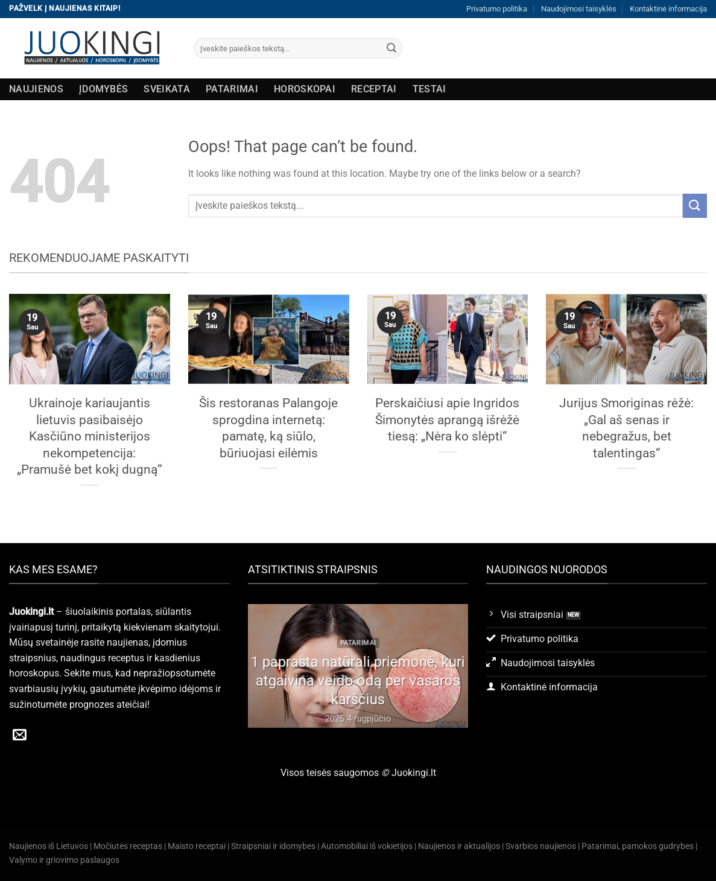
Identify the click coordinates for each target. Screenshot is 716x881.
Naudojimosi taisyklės (578, 8)
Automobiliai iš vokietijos (367, 846)
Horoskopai (304, 89)
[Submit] (391, 48)
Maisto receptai (197, 846)
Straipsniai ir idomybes (273, 846)
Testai (429, 89)
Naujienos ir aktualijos (459, 846)
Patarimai (232, 89)
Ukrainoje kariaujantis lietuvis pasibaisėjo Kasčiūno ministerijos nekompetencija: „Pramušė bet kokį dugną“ (89, 436)
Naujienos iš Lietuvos (48, 846)
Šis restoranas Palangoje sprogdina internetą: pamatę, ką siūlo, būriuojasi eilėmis (268, 427)
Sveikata (167, 89)
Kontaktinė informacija (668, 8)
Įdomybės (103, 89)
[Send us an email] (20, 735)
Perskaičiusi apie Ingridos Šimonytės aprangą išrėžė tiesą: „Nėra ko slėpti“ (447, 419)
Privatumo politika (496, 8)
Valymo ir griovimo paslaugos (64, 860)
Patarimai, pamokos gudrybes (637, 846)
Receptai (374, 89)
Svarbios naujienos (540, 846)
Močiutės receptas (127, 846)
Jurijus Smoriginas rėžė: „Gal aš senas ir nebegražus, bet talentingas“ (626, 427)
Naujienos (36, 89)
